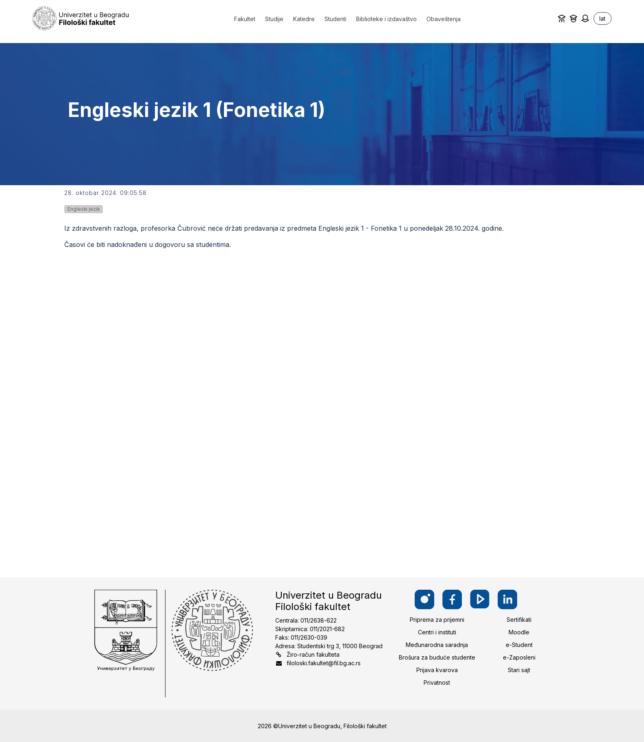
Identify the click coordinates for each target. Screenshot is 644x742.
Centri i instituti (437, 632)
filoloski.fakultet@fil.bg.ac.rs (324, 663)
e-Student (519, 644)
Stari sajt (519, 669)
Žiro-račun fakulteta (313, 654)
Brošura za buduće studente (437, 657)
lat (602, 18)
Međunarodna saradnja (437, 644)
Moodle (519, 632)
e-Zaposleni (519, 657)
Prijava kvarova (437, 669)
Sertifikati (519, 619)
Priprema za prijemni (437, 619)
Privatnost (437, 682)
